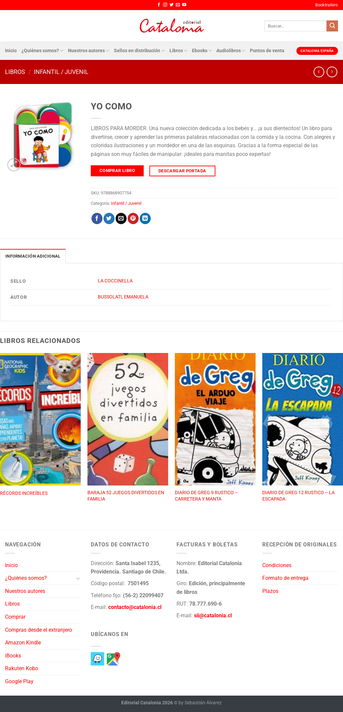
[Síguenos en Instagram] (165, 5)
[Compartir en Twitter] (109, 218)
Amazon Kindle (23, 642)
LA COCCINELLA (115, 281)
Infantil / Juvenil (61, 71)
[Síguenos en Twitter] (171, 5)
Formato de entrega (285, 578)
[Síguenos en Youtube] (184, 5)
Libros (178, 51)
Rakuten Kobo (21, 668)
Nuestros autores (88, 51)
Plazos (270, 591)
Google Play (19, 681)
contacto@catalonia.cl (134, 607)
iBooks (13, 655)
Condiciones (276, 565)
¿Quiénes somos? (42, 51)
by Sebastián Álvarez (200, 703)
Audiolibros (230, 51)
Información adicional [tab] (32, 256)
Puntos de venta (267, 51)
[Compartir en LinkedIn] (145, 218)
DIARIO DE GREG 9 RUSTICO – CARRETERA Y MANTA (206, 496)
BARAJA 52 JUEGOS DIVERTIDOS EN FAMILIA (125, 496)
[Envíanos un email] (178, 5)
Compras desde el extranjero (38, 630)
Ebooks (202, 51)
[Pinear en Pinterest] (133, 218)
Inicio (11, 51)
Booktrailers (326, 4)
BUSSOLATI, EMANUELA (123, 297)
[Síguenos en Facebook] (159, 5)
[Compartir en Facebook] (96, 218)
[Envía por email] (121, 218)
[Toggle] (78, 578)
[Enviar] (332, 26)
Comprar (15, 617)
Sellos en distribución (139, 51)
